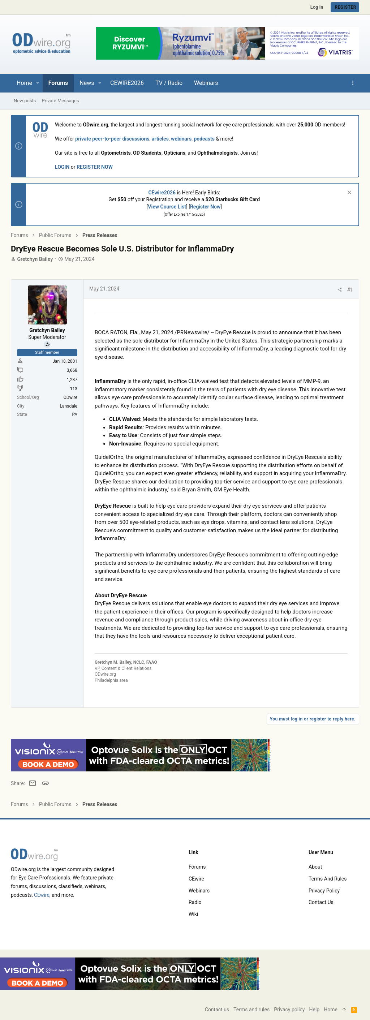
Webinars (199, 891)
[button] (38, 83)
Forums (197, 867)
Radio (195, 902)
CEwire (42, 895)
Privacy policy (324, 891)
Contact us (321, 902)
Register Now (205, 207)
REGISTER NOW (95, 167)
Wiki (193, 914)
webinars (181, 139)
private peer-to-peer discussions (112, 139)
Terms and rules (328, 879)
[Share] (340, 289)
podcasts (204, 139)
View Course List (167, 207)
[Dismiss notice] (348, 193)
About (315, 867)
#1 (350, 290)
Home (330, 1009)
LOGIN (62, 167)
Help (314, 1009)
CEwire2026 (162, 192)
